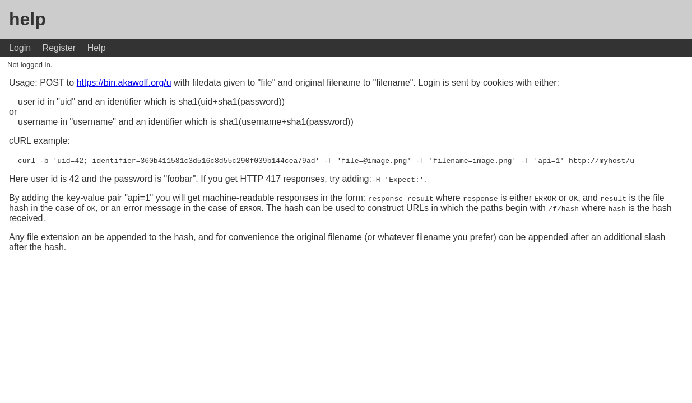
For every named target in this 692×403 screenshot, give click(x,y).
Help (96, 48)
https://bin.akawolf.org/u (124, 82)
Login (20, 48)
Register (59, 48)
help (27, 19)
